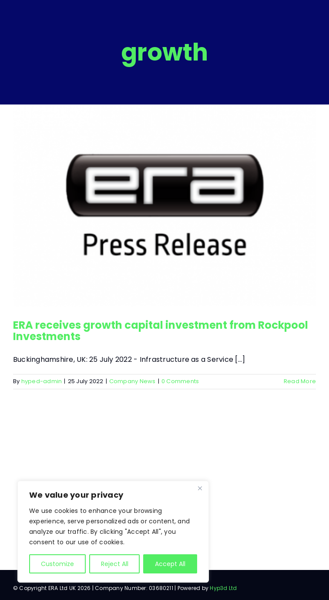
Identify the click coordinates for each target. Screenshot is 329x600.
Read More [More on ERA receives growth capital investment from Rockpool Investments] (300, 381)
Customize (57, 564)
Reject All (114, 564)
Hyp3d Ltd (223, 588)
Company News (132, 381)
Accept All (170, 564)
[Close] (200, 488)
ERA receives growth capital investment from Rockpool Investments (160, 331)
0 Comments (180, 381)
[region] (113, 532)
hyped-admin (41, 381)
